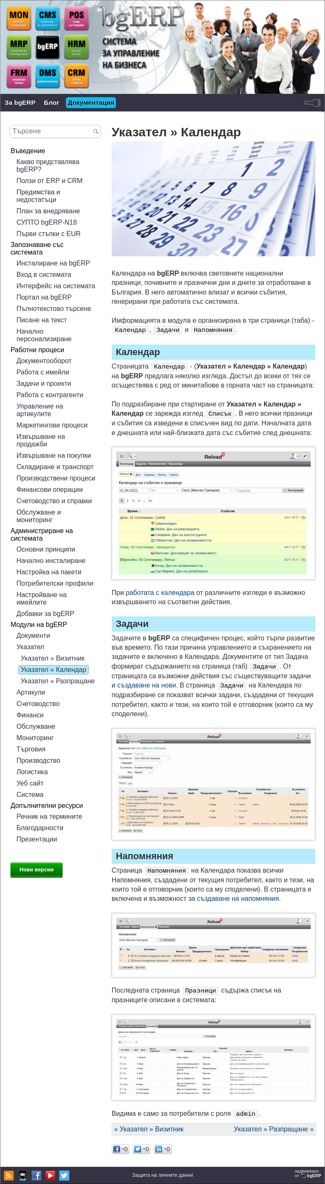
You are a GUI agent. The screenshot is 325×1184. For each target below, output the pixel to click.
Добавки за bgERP (45, 613)
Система (29, 794)
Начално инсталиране (50, 560)
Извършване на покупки (53, 455)
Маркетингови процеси (52, 425)
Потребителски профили (54, 583)
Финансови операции (49, 489)
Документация (91, 102)
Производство (38, 760)
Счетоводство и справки (54, 500)
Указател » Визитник (52, 658)
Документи (33, 635)
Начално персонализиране (43, 335)
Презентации (36, 839)
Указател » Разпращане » (274, 1129)
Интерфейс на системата (55, 285)
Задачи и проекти (43, 383)
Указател (30, 646)
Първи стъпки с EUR (48, 233)
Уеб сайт (30, 783)
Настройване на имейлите (41, 598)
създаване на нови (146, 685)
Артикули (30, 692)
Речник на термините (49, 816)
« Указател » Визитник (148, 1129)
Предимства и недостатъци (38, 195)
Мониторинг (35, 737)
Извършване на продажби (40, 440)
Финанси (30, 715)
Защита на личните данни (162, 1175)
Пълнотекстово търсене (53, 308)
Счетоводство (38, 703)
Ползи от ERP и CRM (49, 180)
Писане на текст (41, 320)
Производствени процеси (55, 478)
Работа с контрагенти (49, 394)
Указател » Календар (53, 669)
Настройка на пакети (48, 572)
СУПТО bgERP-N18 (46, 222)
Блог (52, 102)
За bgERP (20, 102)
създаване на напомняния (238, 898)
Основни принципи (45, 549)
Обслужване (35, 726)
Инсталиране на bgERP (53, 263)
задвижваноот (308, 1173)
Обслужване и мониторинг (38, 516)
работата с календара (160, 592)
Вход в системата (43, 274)
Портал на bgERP (44, 297)
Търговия (30, 749)
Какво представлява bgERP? (47, 165)
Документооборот (43, 360)
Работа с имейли (42, 372)
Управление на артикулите (39, 410)
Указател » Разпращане (58, 681)
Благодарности (39, 827)
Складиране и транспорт (55, 466)
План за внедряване (48, 211)
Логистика (32, 771)
